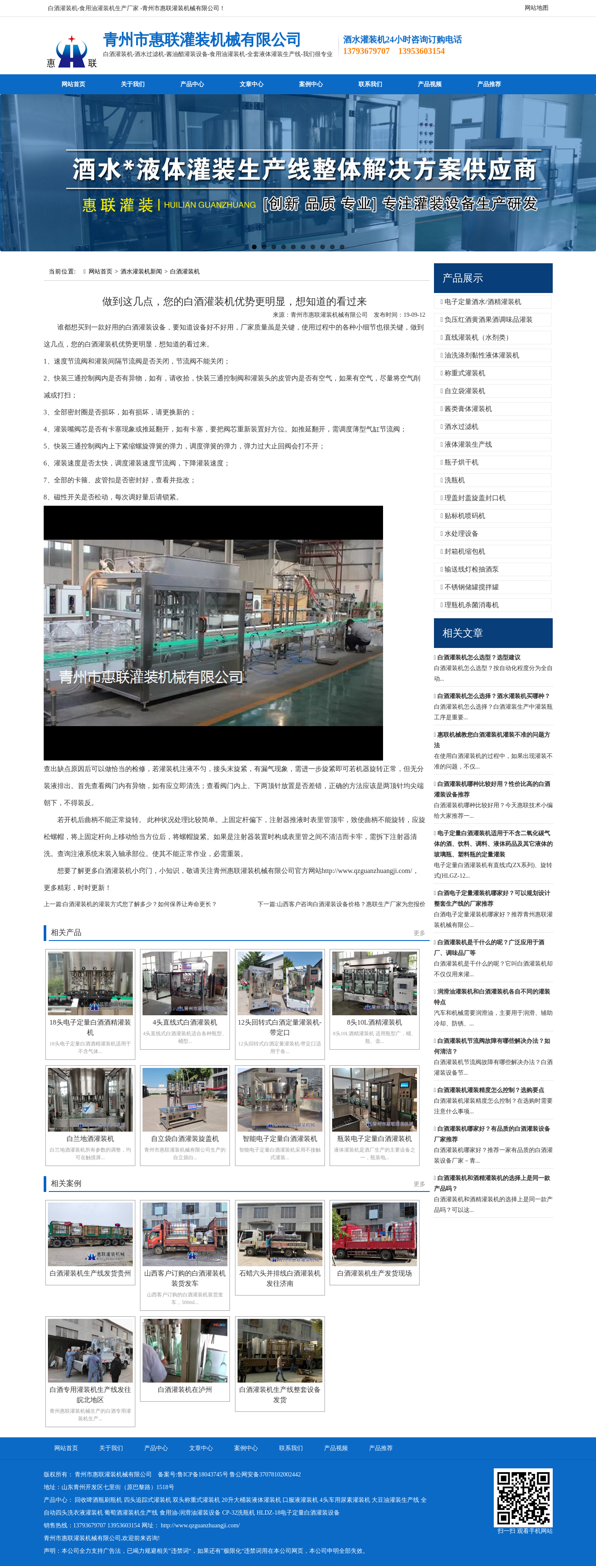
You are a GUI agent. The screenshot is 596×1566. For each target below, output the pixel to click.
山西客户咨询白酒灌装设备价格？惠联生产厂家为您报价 (351, 904)
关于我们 (133, 84)
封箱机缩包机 (463, 551)
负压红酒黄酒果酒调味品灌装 (487, 319)
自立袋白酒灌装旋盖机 (185, 1138)
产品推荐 (489, 84)
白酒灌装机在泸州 (185, 1389)
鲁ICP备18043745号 (202, 1474)
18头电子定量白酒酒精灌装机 (90, 1027)
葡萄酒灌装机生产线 (131, 1513)
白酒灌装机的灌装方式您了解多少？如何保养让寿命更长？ (140, 904)
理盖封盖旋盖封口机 (473, 497)
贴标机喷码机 (463, 515)
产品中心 (192, 84)
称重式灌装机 (463, 373)
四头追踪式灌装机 (147, 1500)
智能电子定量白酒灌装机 (280, 1138)
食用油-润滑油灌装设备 (190, 1513)
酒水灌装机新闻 (141, 271)
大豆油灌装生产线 (395, 1500)
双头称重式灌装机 (196, 1500)
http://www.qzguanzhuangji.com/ (200, 1525)
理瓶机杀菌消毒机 (470, 604)
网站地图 (536, 8)
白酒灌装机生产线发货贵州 (90, 1273)
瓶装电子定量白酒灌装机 (374, 1138)
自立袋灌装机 (463, 390)
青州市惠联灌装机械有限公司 (202, 39)
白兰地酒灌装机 (90, 1138)
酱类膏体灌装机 (466, 408)
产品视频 (430, 84)
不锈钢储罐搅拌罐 (470, 587)
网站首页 (73, 84)
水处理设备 (460, 533)
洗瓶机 (453, 480)
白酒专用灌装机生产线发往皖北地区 (90, 1394)
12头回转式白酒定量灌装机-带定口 (280, 1027)
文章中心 (251, 84)
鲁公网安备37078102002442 (265, 1474)
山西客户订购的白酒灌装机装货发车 (185, 1278)
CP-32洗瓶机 (238, 1513)
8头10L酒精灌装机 (374, 1022)
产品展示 (462, 278)
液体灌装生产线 (466, 444)
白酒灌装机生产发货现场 (374, 1273)
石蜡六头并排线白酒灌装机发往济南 (280, 1278)
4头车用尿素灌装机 (345, 1500)
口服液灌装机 (300, 1500)
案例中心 (311, 84)
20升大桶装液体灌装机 (251, 1500)
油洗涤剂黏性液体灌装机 (480, 355)
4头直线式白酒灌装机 (185, 1022)
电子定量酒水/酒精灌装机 (481, 301)
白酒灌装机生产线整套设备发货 (280, 1394)
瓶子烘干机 (460, 462)
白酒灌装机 (185, 271)
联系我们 (370, 84)
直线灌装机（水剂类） (477, 337)
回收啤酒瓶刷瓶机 (98, 1500)
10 (342, 247)
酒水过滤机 (460, 426)
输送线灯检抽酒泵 (470, 569)
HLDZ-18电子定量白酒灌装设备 (298, 1513)
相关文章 (462, 633)
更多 (419, 933)
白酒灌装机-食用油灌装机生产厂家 (93, 8)
